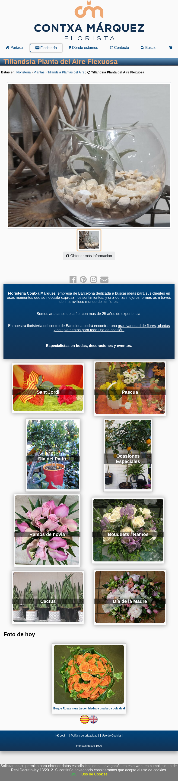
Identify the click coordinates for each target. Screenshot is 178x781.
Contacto (119, 48)
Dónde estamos (83, 48)
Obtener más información (89, 256)
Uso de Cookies (111, 735)
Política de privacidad (84, 735)
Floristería (46, 48)
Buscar (149, 48)
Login (62, 735)
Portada (14, 48)
